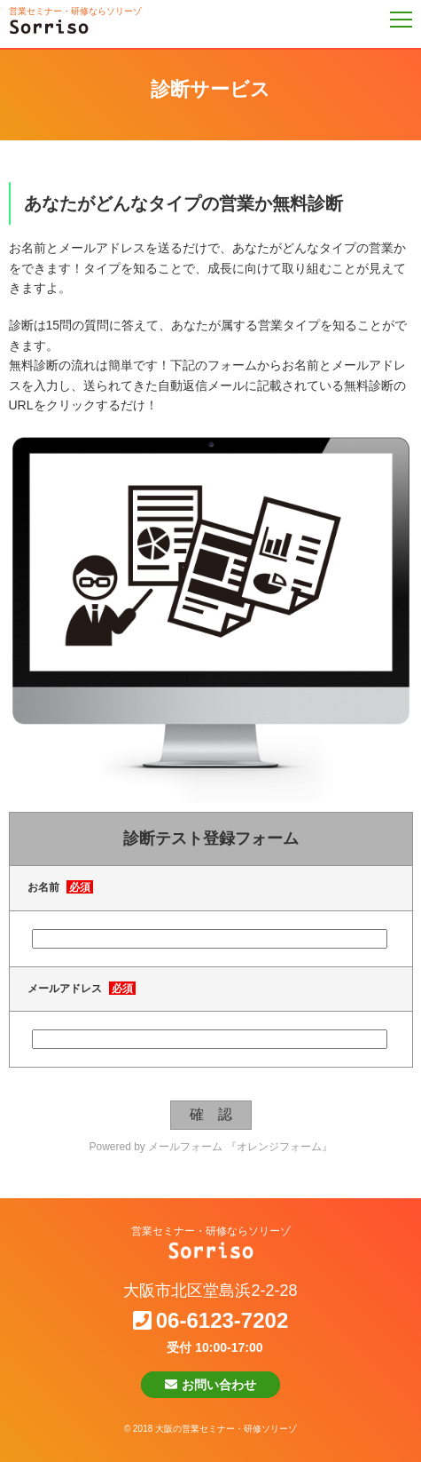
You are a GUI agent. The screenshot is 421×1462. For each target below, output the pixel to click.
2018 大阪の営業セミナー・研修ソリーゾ (215, 1429)
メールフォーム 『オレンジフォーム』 (239, 1146)
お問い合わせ (210, 1385)
